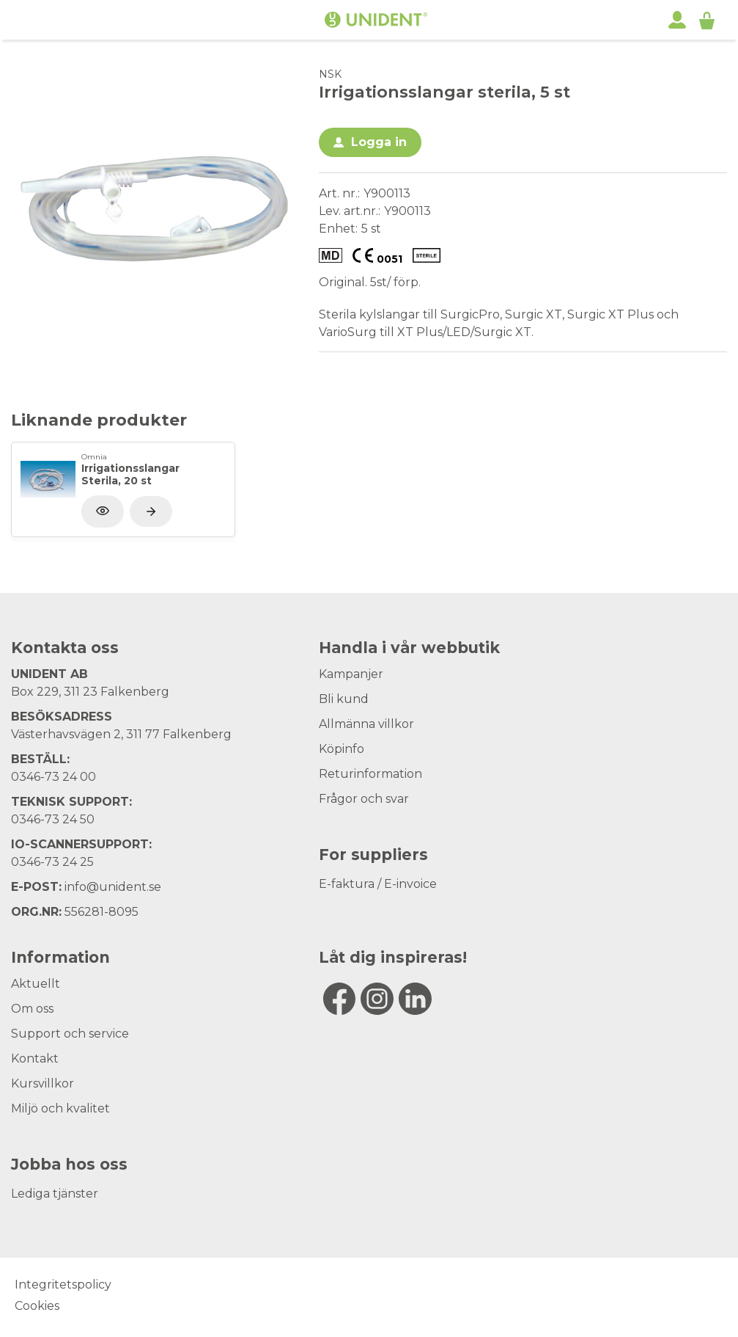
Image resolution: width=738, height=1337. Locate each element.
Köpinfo (341, 749)
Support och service (70, 1034)
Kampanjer (351, 674)
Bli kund (344, 699)
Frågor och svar (364, 799)
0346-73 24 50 (53, 819)
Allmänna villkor (366, 724)
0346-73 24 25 (52, 862)
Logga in (379, 142)
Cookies (37, 1306)
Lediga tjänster (54, 1194)
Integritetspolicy (63, 1285)
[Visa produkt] (151, 511)
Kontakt (35, 1058)
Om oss (32, 1009)
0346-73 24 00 (53, 777)
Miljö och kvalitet (60, 1108)
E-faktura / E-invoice (378, 884)
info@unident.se (112, 887)
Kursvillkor (42, 1083)
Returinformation (370, 774)
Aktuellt (35, 984)
